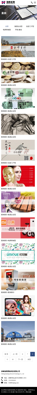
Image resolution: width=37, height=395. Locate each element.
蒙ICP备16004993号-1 (19, 392)
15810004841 (12, 380)
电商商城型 (7, 30)
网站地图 (28, 392)
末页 (29, 359)
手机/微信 (18, 30)
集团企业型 (18, 26)
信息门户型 (30, 26)
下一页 (20, 359)
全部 (6, 26)
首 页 (6, 354)
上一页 (15, 354)
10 (13, 359)
